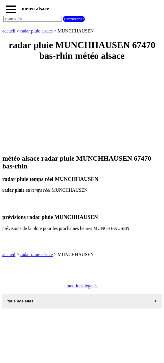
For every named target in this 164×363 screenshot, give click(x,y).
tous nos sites (21, 301)
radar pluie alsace (36, 30)
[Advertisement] (82, 108)
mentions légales (82, 285)
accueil (8, 30)
